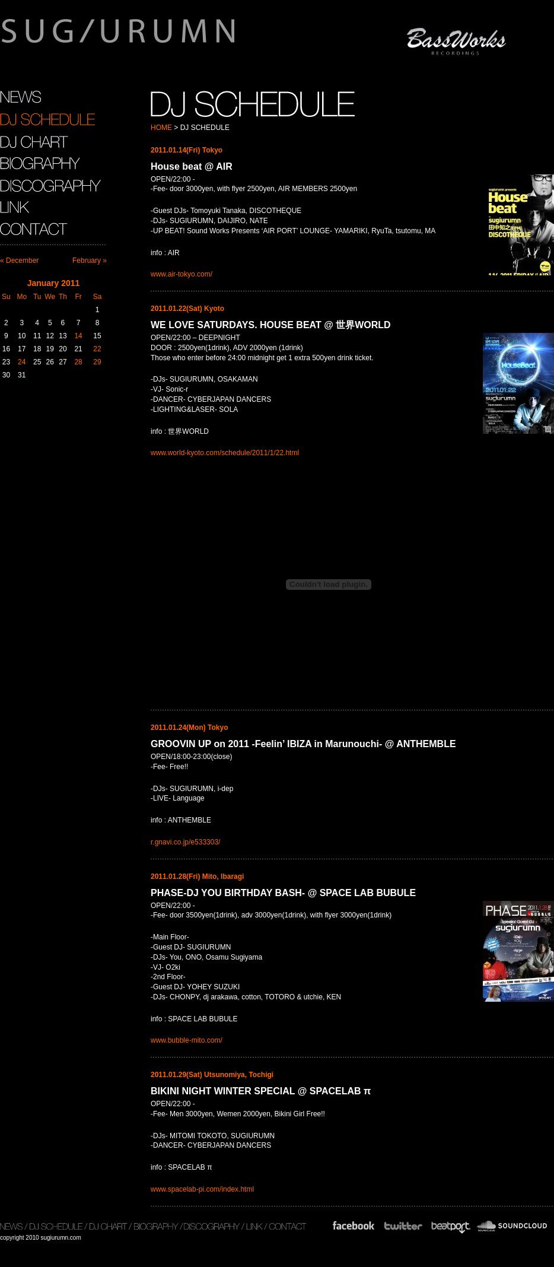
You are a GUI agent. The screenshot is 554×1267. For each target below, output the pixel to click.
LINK (14, 207)
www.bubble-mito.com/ (186, 1040)
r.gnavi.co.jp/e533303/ (185, 842)
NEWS (20, 97)
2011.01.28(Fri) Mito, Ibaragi (197, 876)
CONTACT (35, 229)
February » (89, 260)
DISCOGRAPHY (50, 185)
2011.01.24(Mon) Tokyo (189, 727)
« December (19, 260)
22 (97, 349)
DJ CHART (34, 141)
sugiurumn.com (174, 38)
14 (78, 336)
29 (97, 362)
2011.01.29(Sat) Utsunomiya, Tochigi (212, 1075)
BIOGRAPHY (39, 163)
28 (78, 362)
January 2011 (53, 283)
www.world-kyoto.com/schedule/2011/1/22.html (225, 453)
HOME (161, 127)
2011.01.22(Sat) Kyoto (187, 308)
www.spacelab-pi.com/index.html (202, 1189)
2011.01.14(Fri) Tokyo (186, 150)
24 (22, 362)
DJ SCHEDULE (47, 119)
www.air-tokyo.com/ (181, 274)
